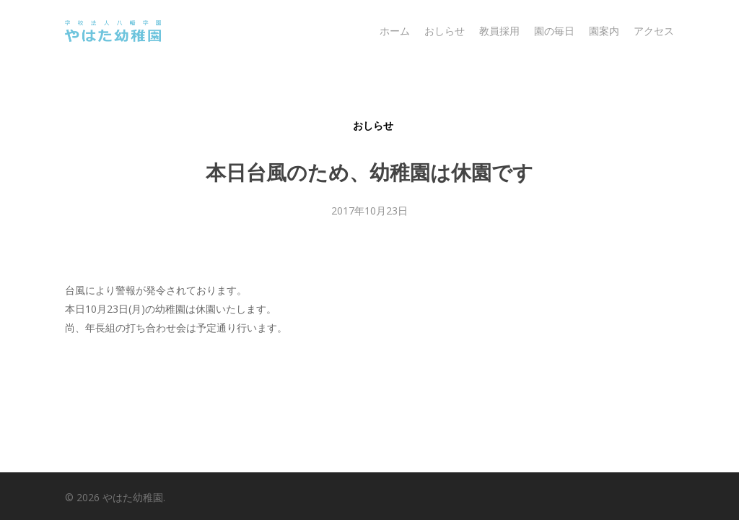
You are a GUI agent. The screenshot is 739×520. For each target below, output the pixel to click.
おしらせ (373, 125)
